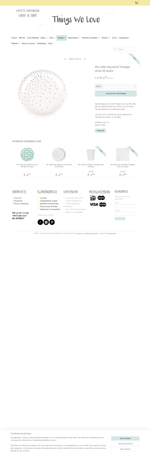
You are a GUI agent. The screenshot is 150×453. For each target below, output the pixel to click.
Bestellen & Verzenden (49, 204)
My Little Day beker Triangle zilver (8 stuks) (91, 166)
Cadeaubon (124, 38)
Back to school (28, 43)
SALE (114, 38)
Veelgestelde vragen (48, 201)
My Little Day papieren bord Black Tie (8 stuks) (59, 166)
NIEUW (22, 38)
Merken (15, 43)
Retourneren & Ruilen (49, 206)
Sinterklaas (41, 43)
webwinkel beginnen (91, 233)
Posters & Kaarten (91, 38)
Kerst (50, 43)
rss (83, 233)
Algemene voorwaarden (50, 209)
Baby (44, 38)
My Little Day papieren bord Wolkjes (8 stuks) (27, 166)
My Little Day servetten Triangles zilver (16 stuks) (123, 166)
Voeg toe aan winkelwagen (116, 93)
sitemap (79, 233)
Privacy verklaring (21, 204)
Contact (43, 198)
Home (14, 38)
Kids (52, 38)
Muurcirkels (74, 38)
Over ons (17, 198)
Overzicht (100, 130)
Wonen (106, 38)
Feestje (61, 38)
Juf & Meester (33, 38)
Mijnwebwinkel (111, 233)
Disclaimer (18, 201)
